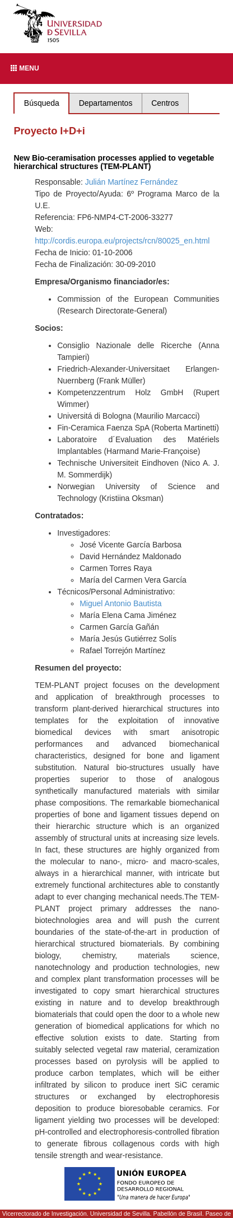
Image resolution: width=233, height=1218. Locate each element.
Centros (165, 103)
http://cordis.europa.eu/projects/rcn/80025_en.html (122, 240)
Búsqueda (41, 103)
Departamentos (106, 103)
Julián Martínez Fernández (131, 181)
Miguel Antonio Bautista (120, 603)
